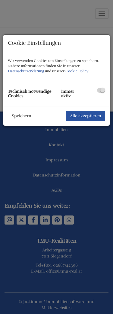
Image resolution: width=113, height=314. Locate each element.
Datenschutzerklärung (26, 71)
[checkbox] (101, 90)
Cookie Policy (76, 71)
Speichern (21, 115)
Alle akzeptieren (85, 115)
